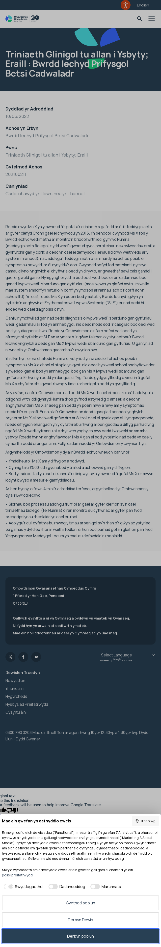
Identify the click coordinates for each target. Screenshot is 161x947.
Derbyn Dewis (80, 919)
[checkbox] (22, 887)
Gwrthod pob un (80, 903)
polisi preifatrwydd (17, 875)
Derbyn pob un (80, 936)
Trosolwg (145, 820)
